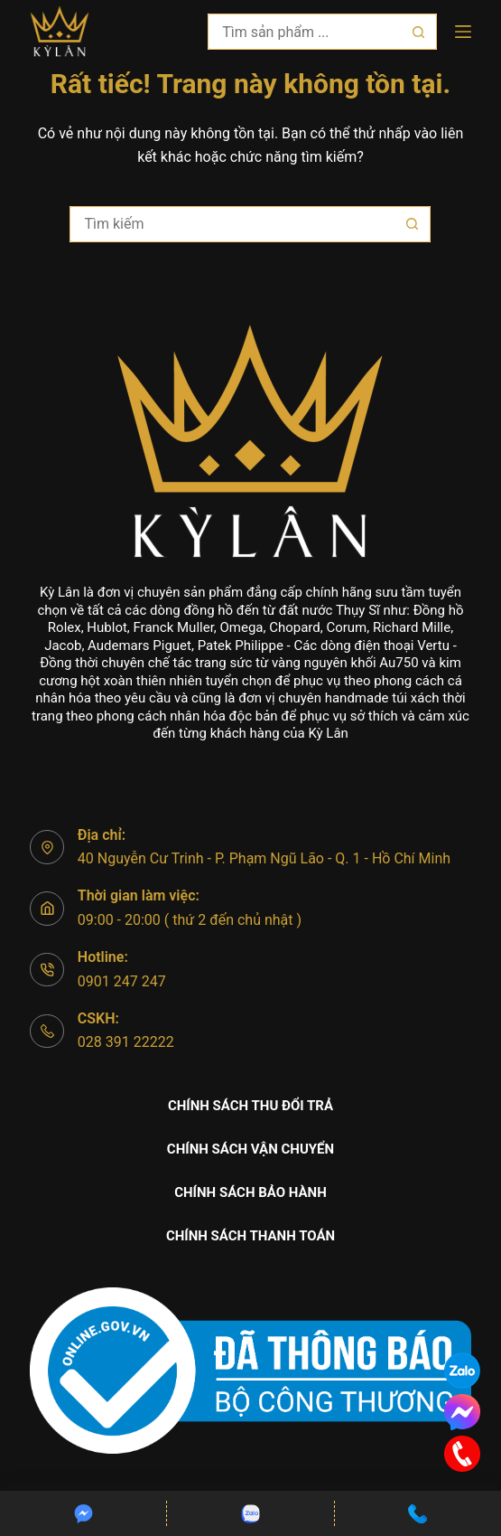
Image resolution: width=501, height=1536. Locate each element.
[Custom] (83, 1513)
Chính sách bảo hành (250, 1192)
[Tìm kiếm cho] (304, 32)
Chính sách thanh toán (250, 1236)
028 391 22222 (126, 1042)
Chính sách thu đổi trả (250, 1106)
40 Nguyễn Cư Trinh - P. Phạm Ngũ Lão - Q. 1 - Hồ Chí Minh (264, 858)
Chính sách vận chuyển (250, 1149)
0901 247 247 (122, 981)
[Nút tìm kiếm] (419, 32)
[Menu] (463, 32)
